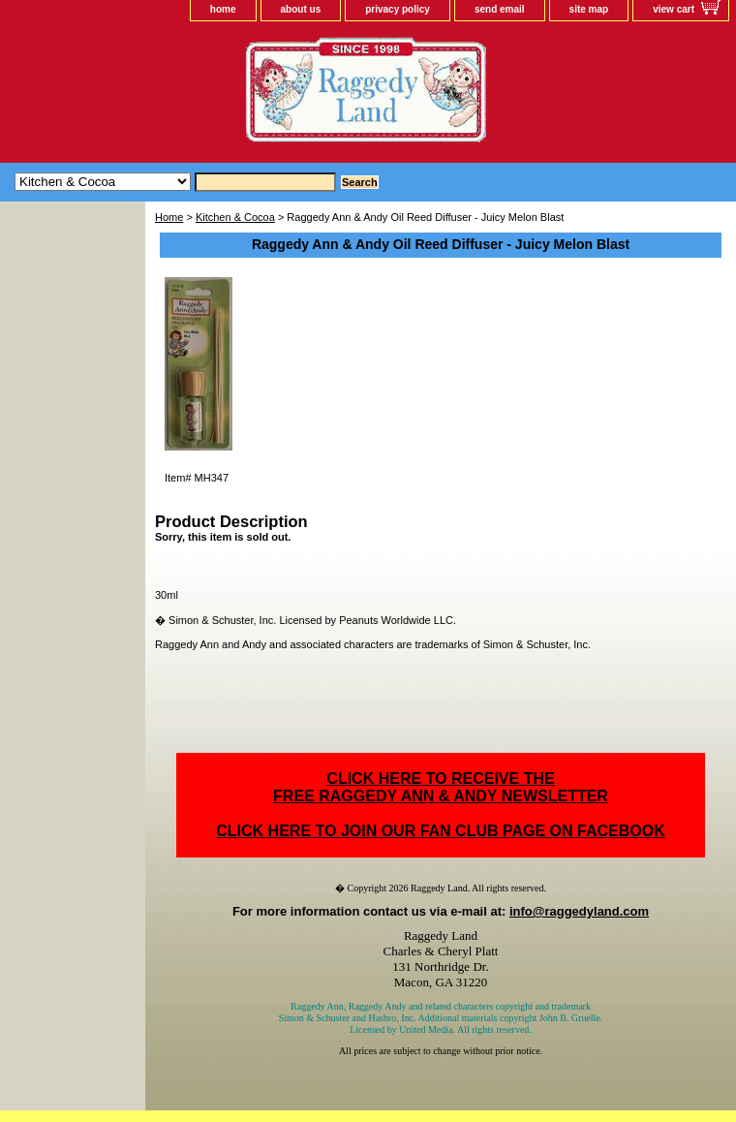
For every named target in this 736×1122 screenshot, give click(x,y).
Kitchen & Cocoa (235, 217)
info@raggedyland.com (579, 911)
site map (589, 9)
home (223, 9)
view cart (673, 9)
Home (169, 217)
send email (500, 9)
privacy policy (397, 9)
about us (301, 9)
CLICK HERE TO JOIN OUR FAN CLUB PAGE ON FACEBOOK (440, 831)
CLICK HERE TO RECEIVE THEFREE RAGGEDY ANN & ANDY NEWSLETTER (440, 787)
